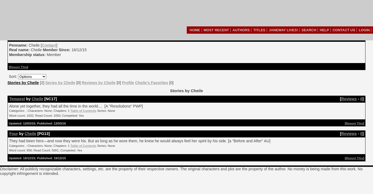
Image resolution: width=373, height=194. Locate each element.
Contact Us (344, 30)
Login (364, 30)
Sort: (13, 76)
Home (195, 30)
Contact (49, 45)
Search (308, 30)
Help (324, 30)
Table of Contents (83, 110)
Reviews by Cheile (99, 83)
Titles (259, 30)
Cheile (37, 99)
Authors (241, 30)
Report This (18, 67)
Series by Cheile (60, 83)
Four (13, 133)
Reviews (349, 99)
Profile (128, 83)
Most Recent (216, 30)
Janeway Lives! (283, 30)
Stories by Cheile (23, 83)
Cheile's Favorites (151, 83)
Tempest (17, 99)
